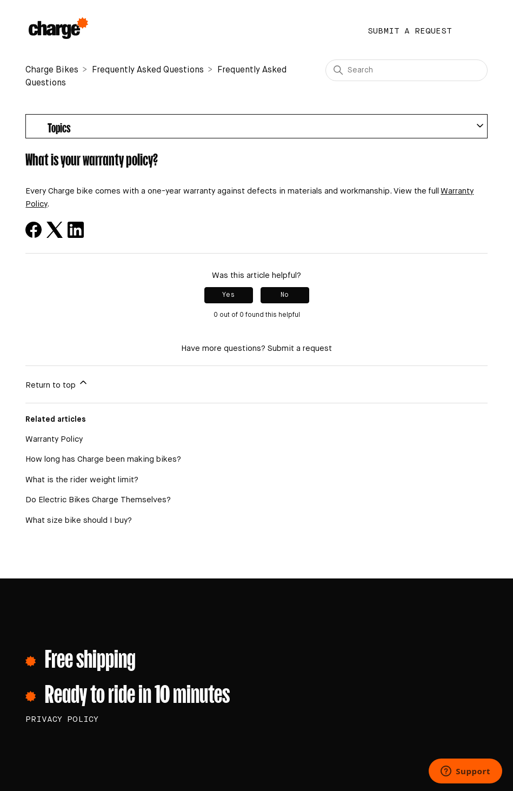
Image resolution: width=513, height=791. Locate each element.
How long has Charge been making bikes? (103, 459)
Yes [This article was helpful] (228, 295)
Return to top (57, 383)
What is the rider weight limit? (81, 480)
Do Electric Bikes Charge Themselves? (98, 500)
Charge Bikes (51, 70)
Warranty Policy (54, 439)
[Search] (406, 70)
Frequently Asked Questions (148, 70)
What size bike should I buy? (78, 520)
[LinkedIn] (76, 230)
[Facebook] (33, 230)
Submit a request (410, 31)
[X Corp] (54, 230)
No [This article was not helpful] (285, 295)
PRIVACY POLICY (61, 719)
